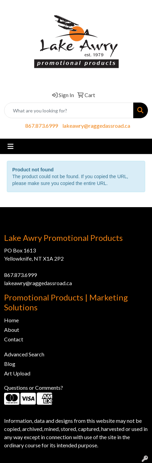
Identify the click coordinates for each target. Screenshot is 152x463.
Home (11, 320)
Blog (9, 363)
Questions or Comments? (33, 387)
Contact (13, 339)
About (11, 329)
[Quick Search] (69, 110)
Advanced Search (24, 354)
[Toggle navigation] (10, 146)
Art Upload (17, 373)
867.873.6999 (41, 125)
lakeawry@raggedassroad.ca (96, 125)
